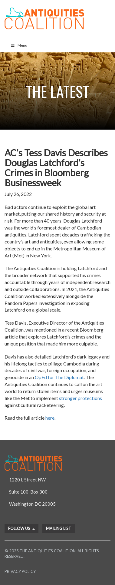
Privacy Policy (20, 571)
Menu (19, 45)
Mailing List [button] (58, 528)
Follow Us (21, 528)
